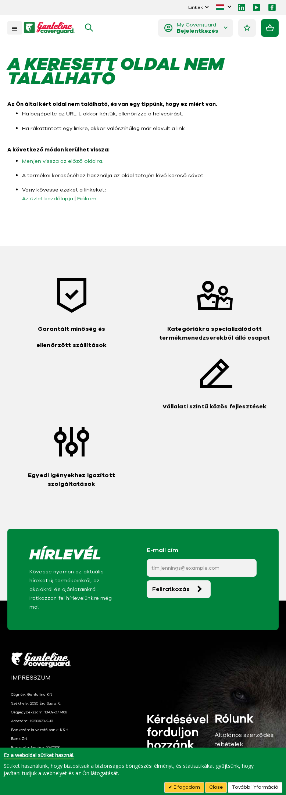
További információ (255, 787)
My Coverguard (198, 28)
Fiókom (85, 200)
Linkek (195, 7)
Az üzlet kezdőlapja (47, 200)
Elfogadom (186, 787)
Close (216, 787)
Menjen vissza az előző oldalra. (61, 162)
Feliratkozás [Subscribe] (171, 591)
